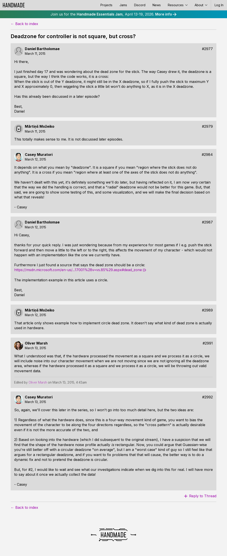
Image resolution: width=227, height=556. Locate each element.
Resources (178, 5)
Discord (139, 5)
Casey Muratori (39, 155)
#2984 (207, 155)
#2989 (207, 310)
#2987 (207, 222)
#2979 (207, 126)
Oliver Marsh (36, 343)
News (157, 5)
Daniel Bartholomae (42, 49)
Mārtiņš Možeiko (39, 126)
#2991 (208, 343)
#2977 (207, 49)
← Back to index (24, 24)
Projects (106, 5)
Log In (219, 5)
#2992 (207, 397)
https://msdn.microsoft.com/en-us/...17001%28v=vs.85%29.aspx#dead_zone (78, 270)
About (201, 5)
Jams (123, 5)
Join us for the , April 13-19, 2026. (113, 14)
